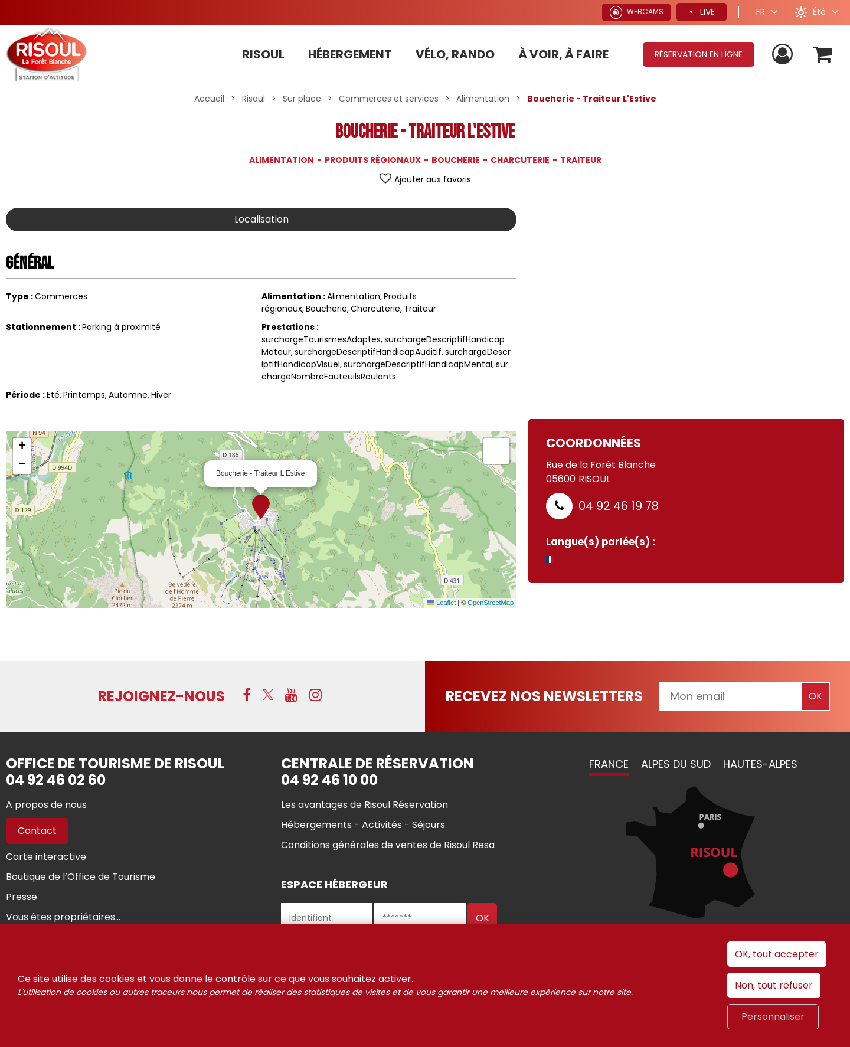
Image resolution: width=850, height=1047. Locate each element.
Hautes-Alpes (760, 764)
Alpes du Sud (676, 764)
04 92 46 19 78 (618, 506)
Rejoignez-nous (161, 696)
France (609, 764)
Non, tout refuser (774, 985)
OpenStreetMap (491, 602)
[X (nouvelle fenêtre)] (268, 694)
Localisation (261, 219)
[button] (822, 54)
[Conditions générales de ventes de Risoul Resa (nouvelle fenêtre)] (388, 845)
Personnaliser (773, 1016)
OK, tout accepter (777, 954)
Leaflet (441, 602)
